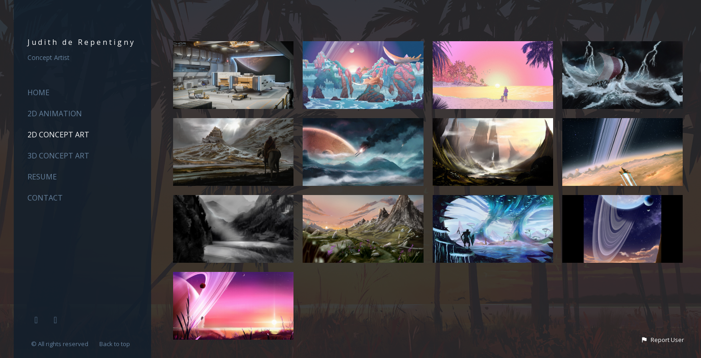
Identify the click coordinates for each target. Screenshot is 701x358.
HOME (38, 92)
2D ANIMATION (54, 113)
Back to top (115, 344)
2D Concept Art (58, 135)
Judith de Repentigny (81, 42)
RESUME (42, 177)
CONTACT (45, 198)
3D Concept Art (58, 156)
